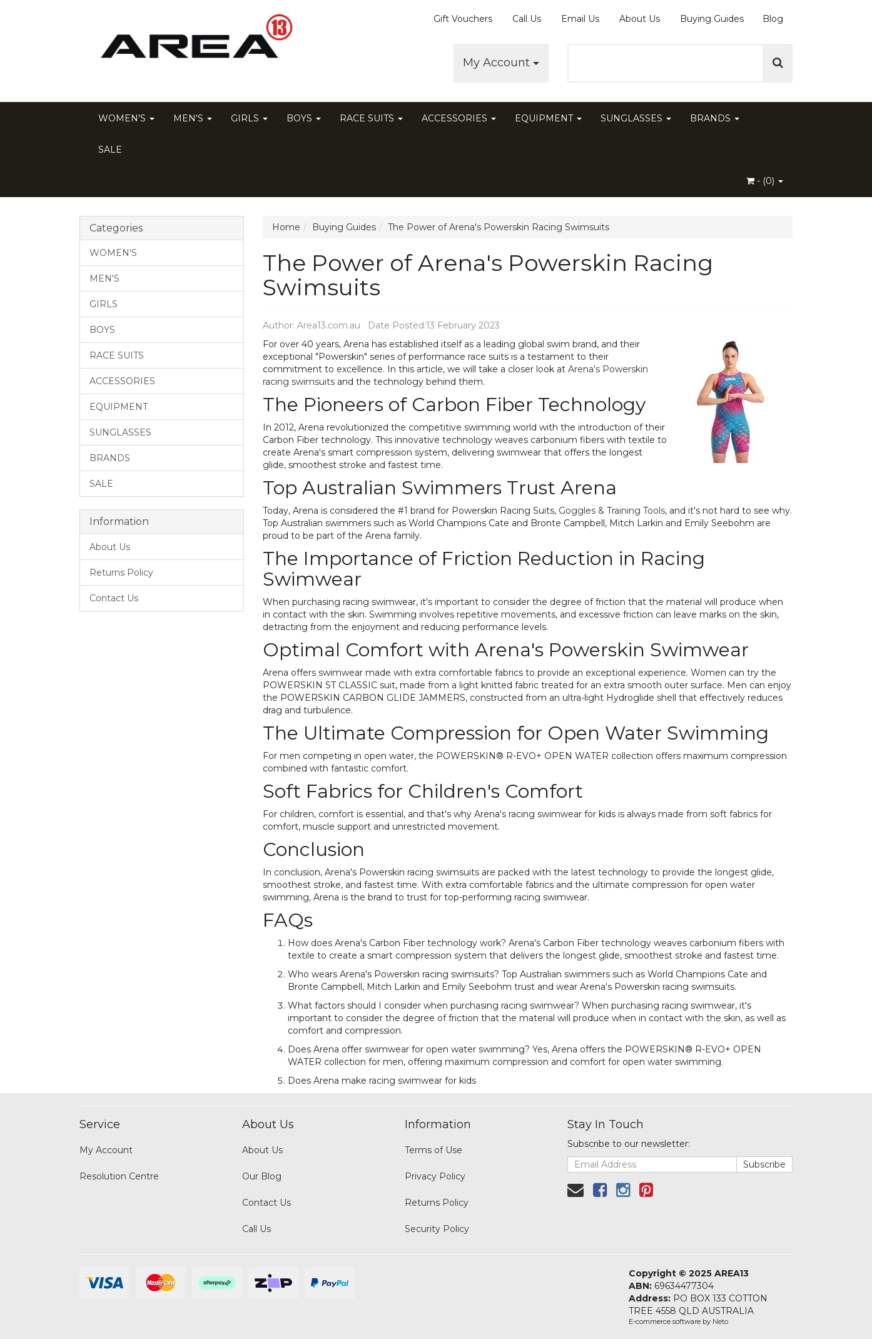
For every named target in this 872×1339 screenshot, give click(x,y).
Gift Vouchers (462, 18)
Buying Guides (712, 18)
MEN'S (192, 118)
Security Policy (437, 1229)
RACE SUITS (371, 118)
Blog (773, 18)
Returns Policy (121, 572)
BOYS (303, 118)
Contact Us (113, 598)
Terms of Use (433, 1150)
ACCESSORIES (459, 118)
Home (286, 227)
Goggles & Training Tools (612, 510)
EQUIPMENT (548, 118)
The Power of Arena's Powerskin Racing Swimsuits (498, 227)
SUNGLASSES (636, 118)
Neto (720, 1321)
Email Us (580, 18)
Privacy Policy (435, 1176)
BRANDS (714, 118)
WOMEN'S (126, 118)
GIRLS (249, 118)
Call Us (526, 18)
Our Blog (261, 1176)
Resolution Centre (119, 1176)
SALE (110, 149)
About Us (639, 18)
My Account (501, 62)
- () (764, 180)
